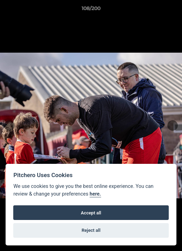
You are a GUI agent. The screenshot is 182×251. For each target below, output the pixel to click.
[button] (173, 10)
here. (95, 194)
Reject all (91, 230)
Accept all (91, 212)
